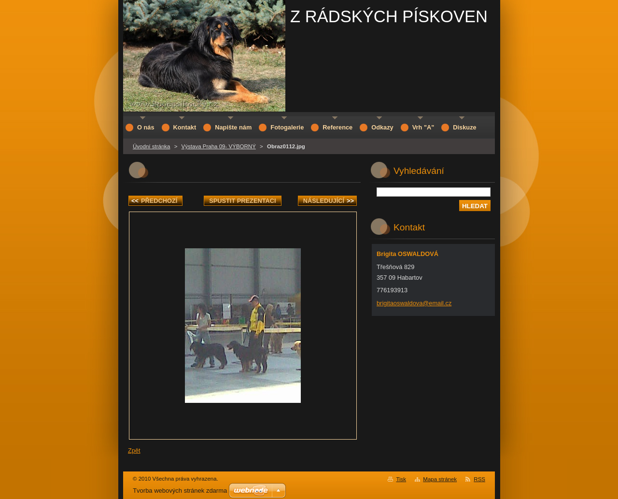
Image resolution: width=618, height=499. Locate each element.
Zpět (134, 450)
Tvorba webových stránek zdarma (180, 490)
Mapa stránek (440, 479)
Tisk (401, 479)
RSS (479, 479)
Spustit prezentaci (242, 200)
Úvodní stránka (151, 146)
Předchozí (154, 200)
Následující (328, 200)
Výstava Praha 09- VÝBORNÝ (219, 146)
